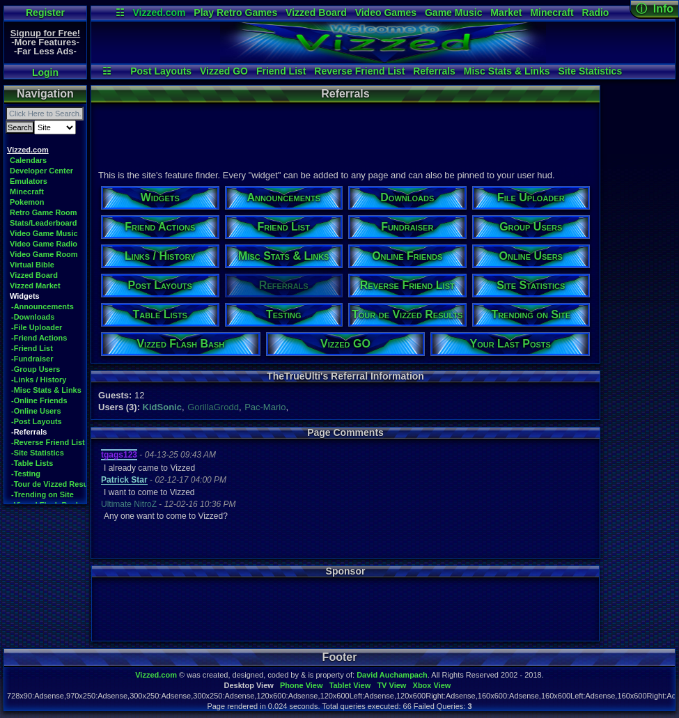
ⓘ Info (654, 9)
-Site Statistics (37, 452)
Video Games (385, 12)
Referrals (434, 71)
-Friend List (32, 348)
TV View (391, 685)
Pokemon (27, 202)
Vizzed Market (35, 285)
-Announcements (42, 306)
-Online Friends (39, 400)
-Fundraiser (32, 358)
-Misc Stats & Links (46, 390)
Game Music (453, 12)
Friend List (281, 71)
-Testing (25, 473)
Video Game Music (44, 233)
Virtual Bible (32, 264)
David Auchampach (392, 675)
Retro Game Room (43, 212)
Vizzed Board (316, 12)
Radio (595, 12)
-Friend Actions (39, 338)
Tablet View (350, 685)
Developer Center (41, 170)
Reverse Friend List (359, 71)
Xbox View (432, 685)
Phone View (301, 685)
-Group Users (35, 369)
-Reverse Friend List (48, 442)
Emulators (28, 181)
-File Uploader (36, 327)
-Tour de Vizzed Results (54, 484)
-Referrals (29, 432)
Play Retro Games (235, 12)
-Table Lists (32, 463)
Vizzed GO (224, 71)
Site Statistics (590, 71)
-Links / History (38, 379)
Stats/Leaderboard (43, 223)
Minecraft (551, 12)
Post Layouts (161, 71)
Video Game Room (44, 254)
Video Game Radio (43, 244)
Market (506, 12)
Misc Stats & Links (507, 71)
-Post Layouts (36, 421)
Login (45, 72)
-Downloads (32, 317)
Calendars (28, 160)
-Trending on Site (42, 494)
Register (45, 12)
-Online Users (36, 411)
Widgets (25, 296)
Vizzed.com (158, 12)
